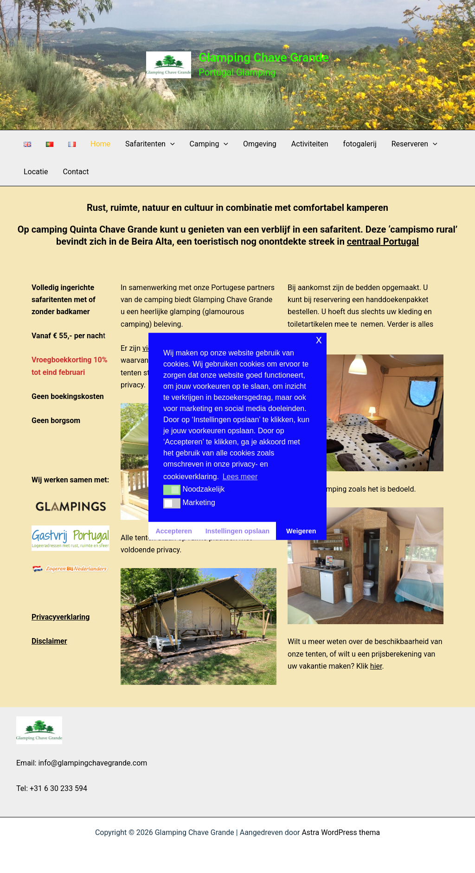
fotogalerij (360, 143)
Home (100, 143)
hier (376, 666)
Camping (209, 144)
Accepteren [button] (173, 531)
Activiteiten (309, 143)
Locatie (36, 171)
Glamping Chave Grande (264, 57)
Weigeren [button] (301, 531)
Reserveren (414, 144)
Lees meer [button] (240, 477)
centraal (364, 241)
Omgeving (259, 143)
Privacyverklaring (61, 617)
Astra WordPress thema (341, 832)
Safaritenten (149, 144)
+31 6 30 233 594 (58, 788)
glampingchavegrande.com (102, 763)
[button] (170, 144)
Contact (76, 171)
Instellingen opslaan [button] (237, 531)
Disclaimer (49, 641)
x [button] (319, 339)
